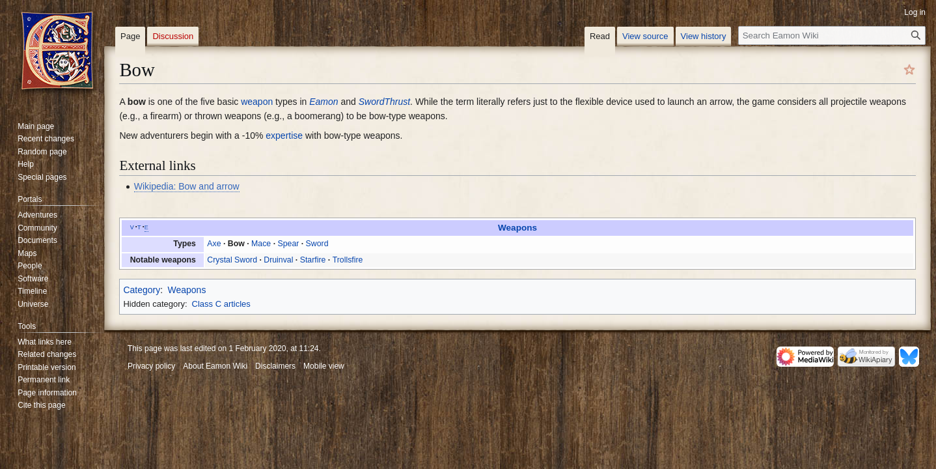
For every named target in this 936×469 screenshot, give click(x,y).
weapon (257, 101)
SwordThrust (384, 101)
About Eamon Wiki (215, 366)
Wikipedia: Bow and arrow (187, 186)
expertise (284, 135)
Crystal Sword (232, 259)
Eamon (323, 101)
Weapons (517, 228)
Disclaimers (275, 366)
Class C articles (221, 304)
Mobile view (323, 366)
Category (141, 290)
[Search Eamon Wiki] (832, 35)
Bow (236, 243)
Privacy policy (151, 366)
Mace (261, 243)
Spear (288, 243)
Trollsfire (348, 259)
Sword (317, 243)
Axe (214, 243)
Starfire (313, 259)
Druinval (278, 259)
